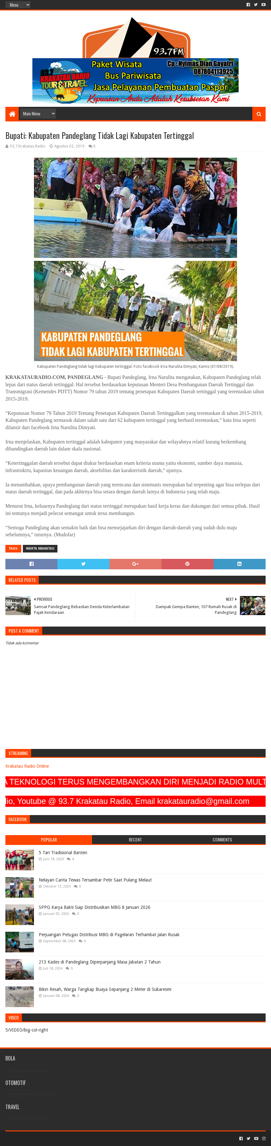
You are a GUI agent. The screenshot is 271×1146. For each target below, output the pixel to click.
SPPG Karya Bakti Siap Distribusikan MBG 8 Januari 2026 (94, 907)
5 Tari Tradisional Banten (63, 852)
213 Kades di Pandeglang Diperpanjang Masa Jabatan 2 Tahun (100, 961)
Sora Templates (40, 1138)
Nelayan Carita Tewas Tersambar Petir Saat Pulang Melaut (95, 879)
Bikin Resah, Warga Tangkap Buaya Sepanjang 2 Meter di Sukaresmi (105, 989)
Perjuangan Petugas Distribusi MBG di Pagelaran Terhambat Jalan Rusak (109, 934)
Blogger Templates (77, 1138)
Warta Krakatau (40, 548)
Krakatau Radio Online (27, 766)
